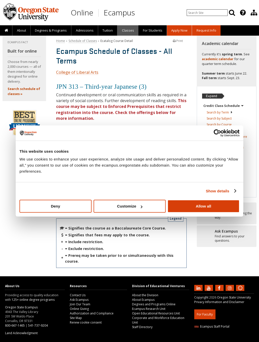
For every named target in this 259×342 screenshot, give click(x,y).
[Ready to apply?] (226, 236)
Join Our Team (80, 304)
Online (82, 12)
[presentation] (242, 12)
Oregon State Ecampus (21, 307)
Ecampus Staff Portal (211, 326)
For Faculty (205, 314)
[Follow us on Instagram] (230, 287)
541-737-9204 (38, 325)
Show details (217, 191)
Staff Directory (142, 327)
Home (60, 41)
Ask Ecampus (79, 300)
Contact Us (77, 295)
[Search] (232, 12)
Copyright (201, 297)
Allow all (203, 206)
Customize (129, 206)
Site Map (76, 318)
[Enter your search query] (207, 12)
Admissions (85, 30)
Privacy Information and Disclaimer (219, 302)
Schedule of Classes (83, 41)
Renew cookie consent (86, 322)
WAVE (245, 339)
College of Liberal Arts (77, 72)
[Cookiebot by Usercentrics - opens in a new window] (217, 133)
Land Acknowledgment (21, 333)
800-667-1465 (15, 325)
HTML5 (222, 339)
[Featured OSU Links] (242, 12)
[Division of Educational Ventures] (254, 12)
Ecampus (119, 12)
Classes (128, 30)
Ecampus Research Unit (148, 309)
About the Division (145, 295)
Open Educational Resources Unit (156, 313)
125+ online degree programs (33, 300)
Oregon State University (234, 297)
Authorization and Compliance (92, 313)
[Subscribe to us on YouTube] (209, 287)
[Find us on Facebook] (220, 287)
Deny (55, 206)
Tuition (107, 30)
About (21, 30)
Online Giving (79, 309)
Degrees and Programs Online (154, 304)
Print (178, 41)
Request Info (206, 30)
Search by (220, 112)
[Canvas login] (240, 292)
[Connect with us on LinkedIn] (199, 287)
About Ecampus (143, 300)
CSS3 (234, 339)
